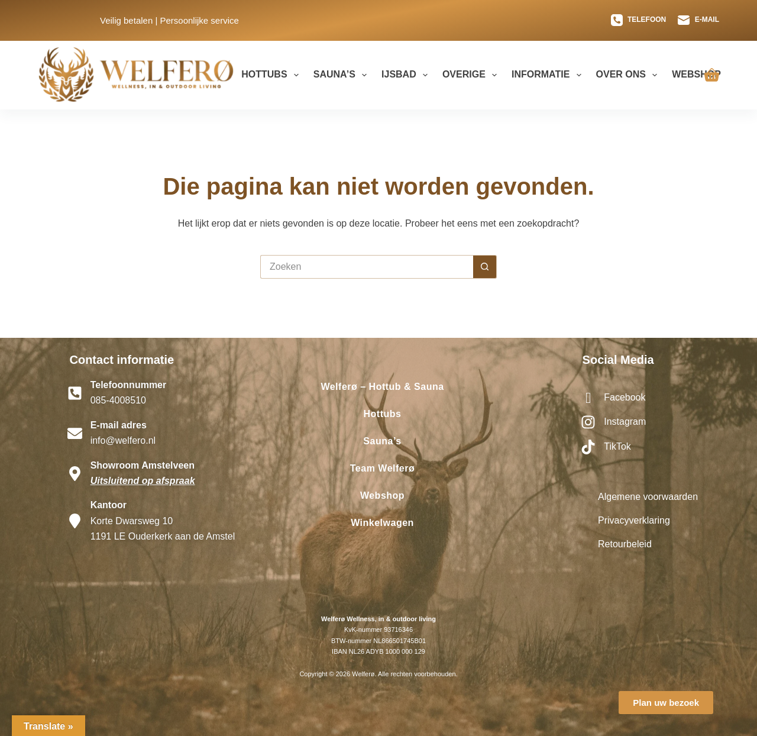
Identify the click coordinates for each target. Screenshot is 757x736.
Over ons (629, 75)
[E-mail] (698, 20)
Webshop (696, 74)
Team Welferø (382, 468)
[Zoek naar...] (366, 267)
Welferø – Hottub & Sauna (382, 387)
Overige (472, 75)
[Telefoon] (639, 20)
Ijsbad (406, 75)
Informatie (549, 75)
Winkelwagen (382, 523)
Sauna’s (342, 75)
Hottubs (272, 75)
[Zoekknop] (485, 267)
